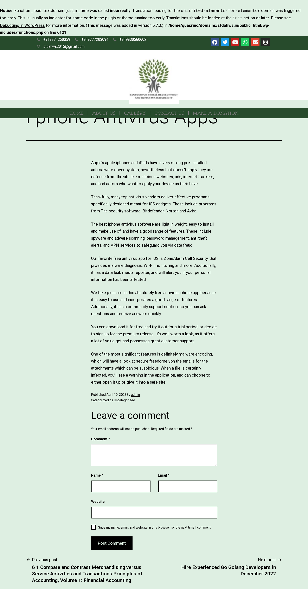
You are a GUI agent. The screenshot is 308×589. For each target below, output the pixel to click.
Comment (100, 438)
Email (163, 474)
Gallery (135, 112)
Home (76, 112)
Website (98, 500)
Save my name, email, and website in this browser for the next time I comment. (154, 527)
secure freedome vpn (155, 360)
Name (97, 474)
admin (135, 394)
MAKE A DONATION (216, 112)
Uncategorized (124, 399)
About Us (103, 112)
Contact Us (169, 112)
